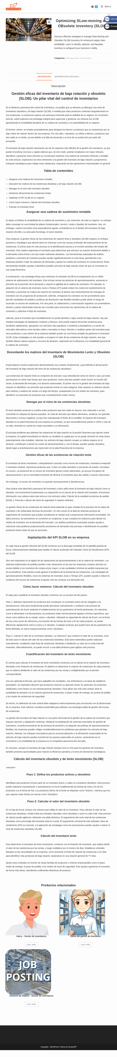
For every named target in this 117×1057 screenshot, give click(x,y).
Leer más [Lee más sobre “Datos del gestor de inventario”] (85, 945)
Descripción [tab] (44, 77)
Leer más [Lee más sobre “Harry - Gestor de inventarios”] (31, 945)
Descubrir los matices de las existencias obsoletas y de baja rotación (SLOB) (45, 184)
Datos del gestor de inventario (85, 936)
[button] (49, 22)
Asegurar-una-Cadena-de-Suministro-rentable (30, 179)
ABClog (69, 58)
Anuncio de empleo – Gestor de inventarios (31, 996)
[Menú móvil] (105, 6)
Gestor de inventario (82, 58)
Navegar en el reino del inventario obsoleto (29, 188)
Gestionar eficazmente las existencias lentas (30, 193)
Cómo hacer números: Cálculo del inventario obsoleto (34, 202)
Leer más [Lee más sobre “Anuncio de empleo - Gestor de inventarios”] (31, 1004)
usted (16, 119)
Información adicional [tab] (67, 77)
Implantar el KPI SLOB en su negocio (26, 198)
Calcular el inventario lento (21, 207)
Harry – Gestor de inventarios (31, 936)
